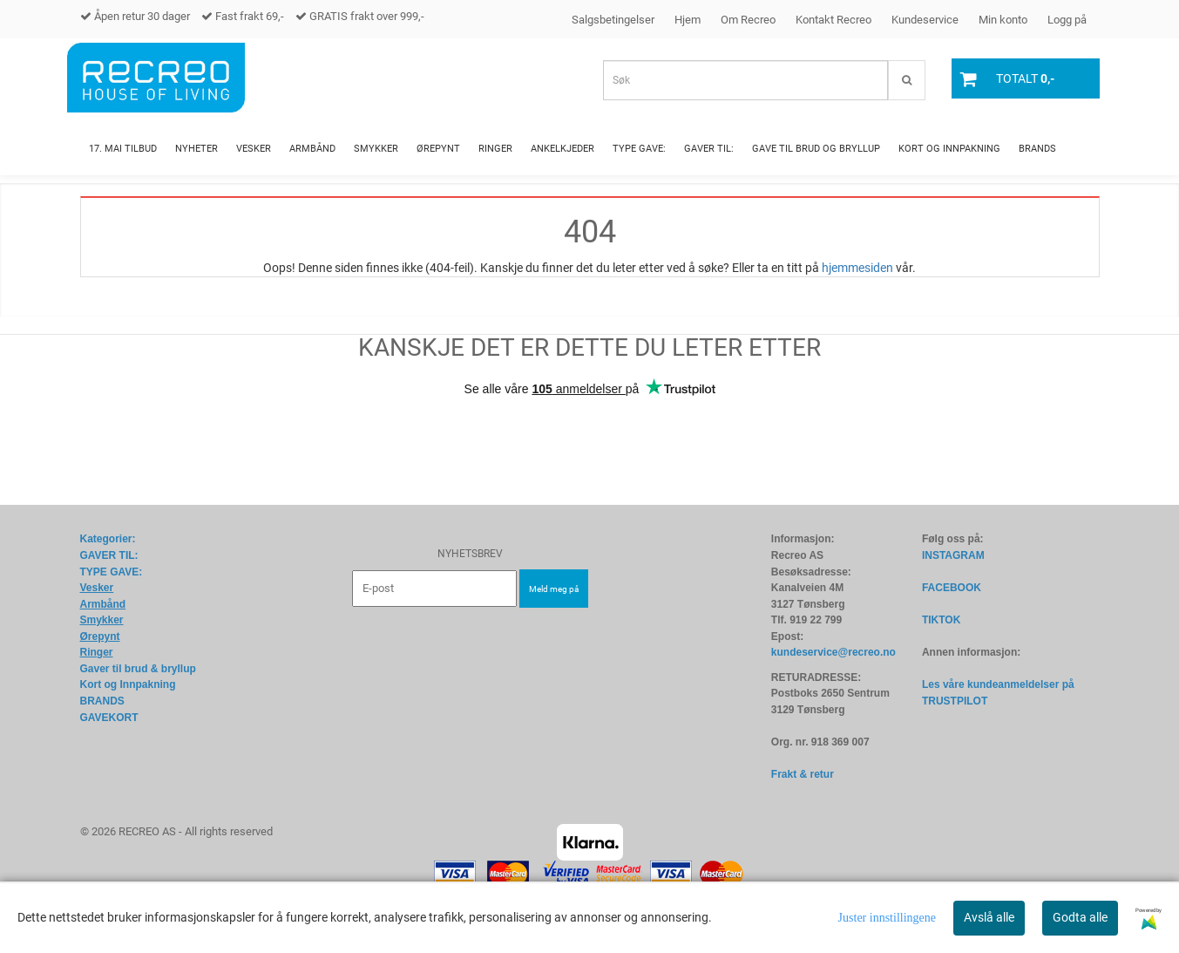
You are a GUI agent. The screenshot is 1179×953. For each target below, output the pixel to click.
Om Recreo (748, 19)
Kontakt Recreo (833, 19)
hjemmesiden (857, 268)
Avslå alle (989, 917)
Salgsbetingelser (613, 19)
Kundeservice (925, 19)
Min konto (1003, 19)
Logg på (1067, 19)
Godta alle (1080, 917)
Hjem (687, 19)
